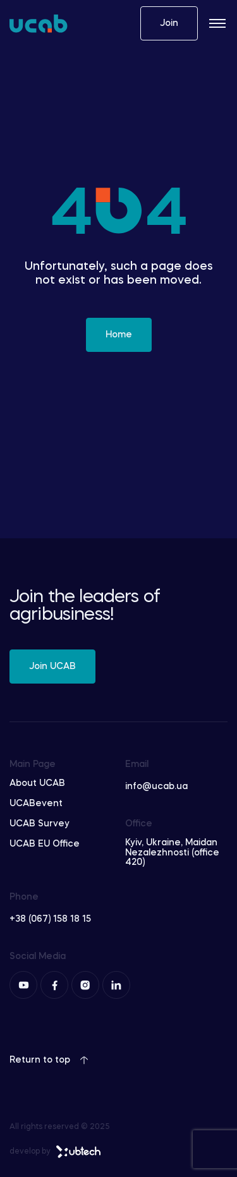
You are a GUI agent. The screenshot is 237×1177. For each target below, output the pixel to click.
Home (119, 334)
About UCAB (37, 783)
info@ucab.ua (156, 786)
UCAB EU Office (44, 844)
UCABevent (36, 803)
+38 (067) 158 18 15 (50, 919)
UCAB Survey (39, 823)
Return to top (48, 1060)
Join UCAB (52, 666)
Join (169, 23)
